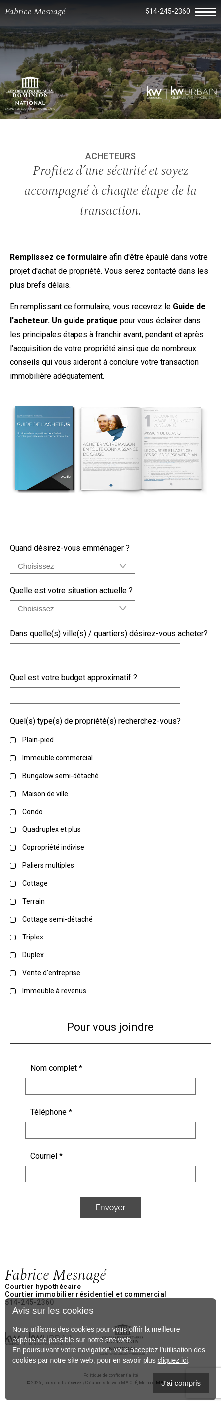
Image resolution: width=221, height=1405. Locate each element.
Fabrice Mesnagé (35, 11)
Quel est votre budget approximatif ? (73, 677)
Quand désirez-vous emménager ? (70, 548)
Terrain (33, 901)
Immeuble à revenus (54, 991)
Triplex (32, 937)
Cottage (35, 883)
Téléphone (51, 1112)
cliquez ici (173, 1360)
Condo (32, 812)
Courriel (46, 1156)
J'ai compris (181, 1383)
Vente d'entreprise (51, 973)
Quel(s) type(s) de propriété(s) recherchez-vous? (95, 721)
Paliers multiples (48, 865)
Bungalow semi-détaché (60, 776)
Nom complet (56, 1068)
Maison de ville (45, 794)
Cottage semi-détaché (57, 919)
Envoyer (111, 1207)
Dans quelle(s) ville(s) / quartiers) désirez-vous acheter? (109, 633)
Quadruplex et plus (51, 829)
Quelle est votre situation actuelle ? (71, 590)
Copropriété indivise (53, 847)
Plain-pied (38, 740)
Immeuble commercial (57, 758)
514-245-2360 (168, 11)
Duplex (33, 955)
